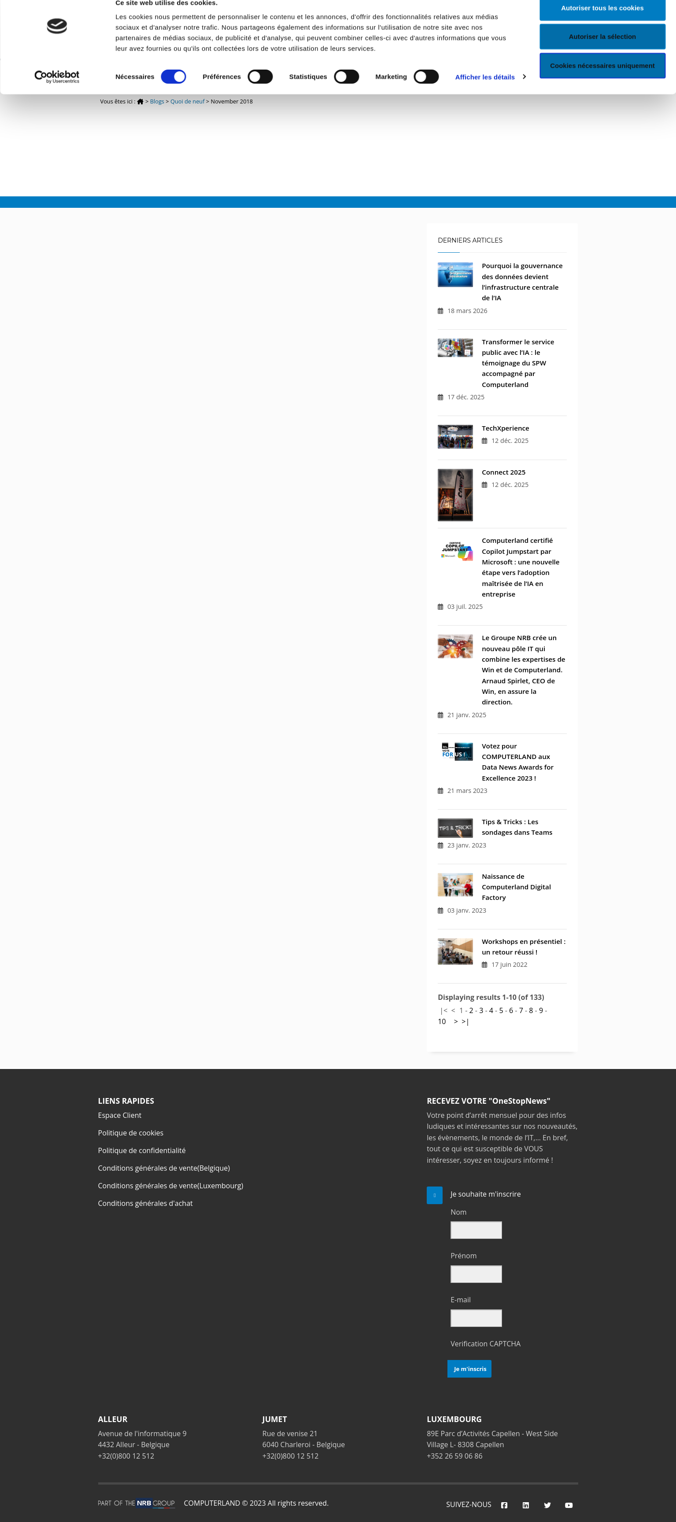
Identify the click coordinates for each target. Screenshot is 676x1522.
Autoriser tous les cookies (602, 23)
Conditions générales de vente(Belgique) (164, 1168)
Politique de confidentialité (142, 1150)
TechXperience (505, 428)
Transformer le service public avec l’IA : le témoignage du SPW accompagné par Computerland (518, 363)
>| (465, 1021)
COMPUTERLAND (212, 1503)
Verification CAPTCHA (486, 1344)
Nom (458, 1212)
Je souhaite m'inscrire (486, 1194)
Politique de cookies (131, 1133)
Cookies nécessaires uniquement (602, 81)
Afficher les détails (485, 92)
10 (442, 1021)
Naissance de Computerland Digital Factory (516, 887)
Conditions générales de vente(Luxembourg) (171, 1185)
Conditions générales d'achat (145, 1203)
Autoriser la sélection (602, 52)
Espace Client (120, 1115)
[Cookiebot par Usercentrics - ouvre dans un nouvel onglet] (57, 92)
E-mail (461, 1300)
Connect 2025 (503, 472)
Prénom (464, 1255)
